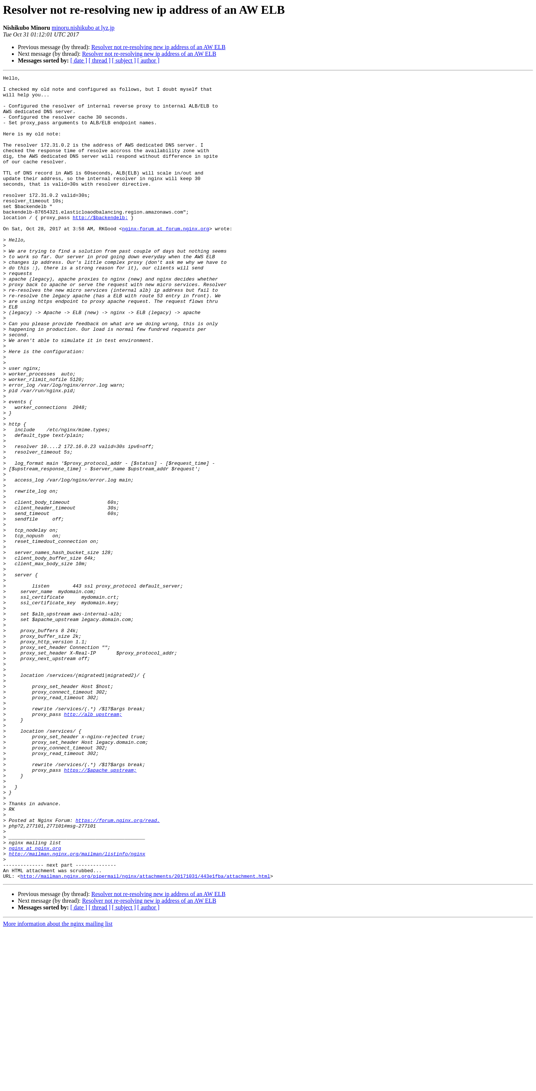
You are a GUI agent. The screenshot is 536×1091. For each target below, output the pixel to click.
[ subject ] (124, 60)
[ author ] (148, 60)
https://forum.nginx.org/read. (118, 969)
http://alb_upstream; (93, 842)
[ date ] (78, 60)
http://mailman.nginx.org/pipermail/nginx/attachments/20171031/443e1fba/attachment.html (145, 1036)
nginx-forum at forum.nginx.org (165, 259)
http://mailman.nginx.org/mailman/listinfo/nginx (77, 1010)
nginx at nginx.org (35, 1003)
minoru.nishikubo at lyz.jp (83, 28)
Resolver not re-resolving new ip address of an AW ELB (158, 47)
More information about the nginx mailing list (57, 1084)
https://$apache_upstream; (100, 909)
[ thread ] (100, 60)
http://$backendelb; (100, 246)
